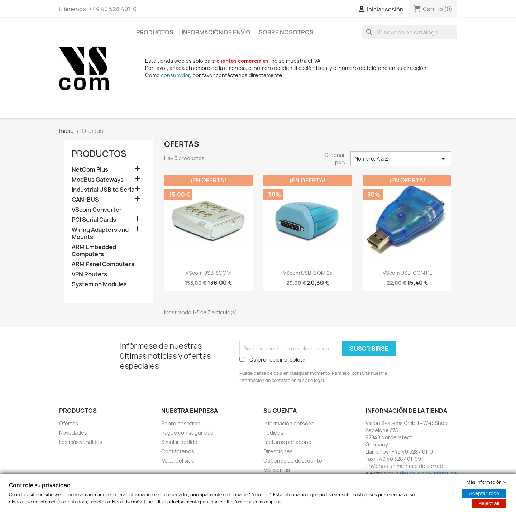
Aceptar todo (484, 493)
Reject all (489, 503)
